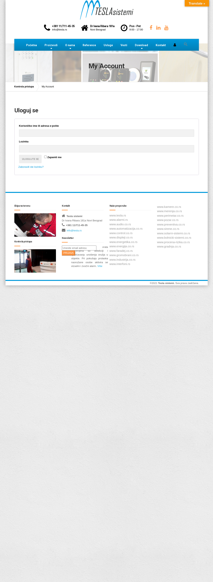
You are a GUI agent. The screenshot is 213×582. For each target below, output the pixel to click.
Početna (31, 45)
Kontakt (161, 45)
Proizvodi (51, 45)
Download (141, 45)
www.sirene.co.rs (168, 228)
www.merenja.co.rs (169, 211)
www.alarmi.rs (119, 219)
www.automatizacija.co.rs (126, 228)
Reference (89, 45)
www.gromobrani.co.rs (124, 255)
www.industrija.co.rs (123, 259)
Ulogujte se (30, 159)
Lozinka (30, 141)
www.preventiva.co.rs (171, 224)
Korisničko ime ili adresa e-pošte (46, 125)
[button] (186, 44)
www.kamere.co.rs (169, 206)
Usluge (108, 45)
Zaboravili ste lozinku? (31, 166)
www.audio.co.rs (120, 224)
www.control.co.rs (121, 233)
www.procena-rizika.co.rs (173, 242)
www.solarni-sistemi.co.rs (173, 233)
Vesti (124, 45)
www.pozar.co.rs (167, 220)
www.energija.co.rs (122, 246)
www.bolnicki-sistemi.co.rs (174, 237)
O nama (70, 45)
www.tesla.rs (118, 215)
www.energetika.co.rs (124, 242)
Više (99, 266)
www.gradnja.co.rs (169, 246)
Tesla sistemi (166, 283)
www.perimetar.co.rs (170, 215)
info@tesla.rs (74, 230)
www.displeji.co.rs (121, 237)
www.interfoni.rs (120, 264)
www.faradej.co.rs (121, 250)
